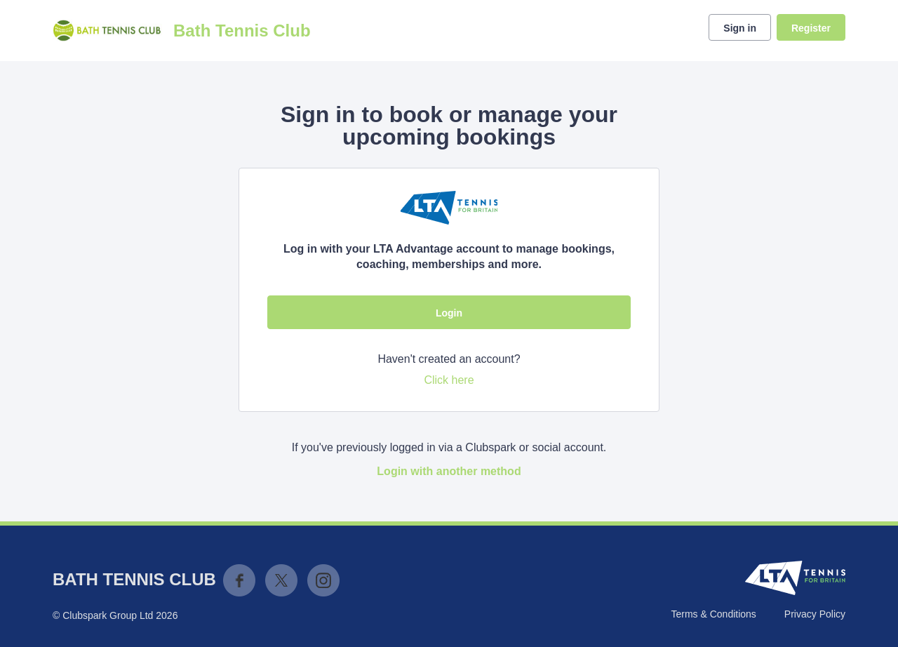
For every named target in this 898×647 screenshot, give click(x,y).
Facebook (239, 580)
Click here (449, 380)
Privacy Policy (814, 614)
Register (811, 28)
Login (449, 313)
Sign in (739, 28)
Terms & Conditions (713, 614)
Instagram (323, 580)
